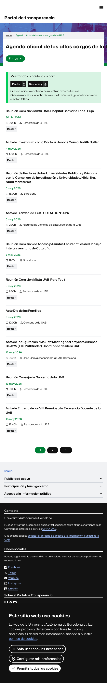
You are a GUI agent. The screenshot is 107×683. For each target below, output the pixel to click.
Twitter (12, 573)
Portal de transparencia (29, 17)
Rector (16, 84)
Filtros (15, 58)
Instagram (14, 583)
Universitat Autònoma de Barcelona (21, 7)
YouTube (13, 578)
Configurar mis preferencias (36, 658)
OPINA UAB (49, 528)
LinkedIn (13, 588)
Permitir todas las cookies (34, 668)
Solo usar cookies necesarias (37, 649)
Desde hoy (35, 84)
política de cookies (23, 639)
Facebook (14, 567)
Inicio (8, 471)
